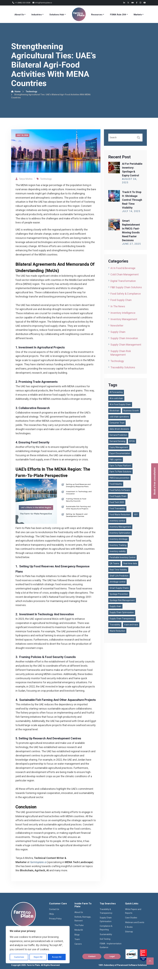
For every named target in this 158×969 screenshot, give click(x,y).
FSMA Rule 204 (118, 14)
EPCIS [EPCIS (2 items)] (132, 441)
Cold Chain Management (124, 274)
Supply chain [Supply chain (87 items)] (115, 606)
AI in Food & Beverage (122, 268)
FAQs (51, 914)
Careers (78, 944)
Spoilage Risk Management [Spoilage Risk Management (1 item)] (122, 600)
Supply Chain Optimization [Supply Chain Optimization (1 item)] (122, 612)
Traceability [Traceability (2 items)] (115, 624)
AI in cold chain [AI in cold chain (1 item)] (116, 398)
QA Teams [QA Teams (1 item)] (114, 563)
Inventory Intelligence (122, 312)
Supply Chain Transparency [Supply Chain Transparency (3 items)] (122, 618)
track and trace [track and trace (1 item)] (131, 624)
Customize (19, 957)
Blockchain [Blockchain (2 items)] (114, 410)
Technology (31, 91)
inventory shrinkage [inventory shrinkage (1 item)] (119, 539)
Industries (36, 14)
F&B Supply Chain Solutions (126, 287)
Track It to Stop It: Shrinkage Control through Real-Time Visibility (132, 200)
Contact (91, 956)
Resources (96, 14)
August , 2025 (129, 181)
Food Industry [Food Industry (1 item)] (116, 484)
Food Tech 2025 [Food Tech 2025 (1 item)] (117, 502)
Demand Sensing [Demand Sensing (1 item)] (117, 441)
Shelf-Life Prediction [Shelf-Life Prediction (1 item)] (119, 576)
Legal (112, 956)
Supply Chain (117, 331)
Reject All (38, 957)
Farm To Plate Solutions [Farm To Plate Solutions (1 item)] (120, 472)
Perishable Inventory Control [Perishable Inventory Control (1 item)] (122, 557)
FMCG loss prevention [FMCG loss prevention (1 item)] (119, 478)
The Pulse (79, 925)
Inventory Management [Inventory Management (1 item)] (120, 527)
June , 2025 (131, 243)
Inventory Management (123, 319)
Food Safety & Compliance (125, 293)
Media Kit (79, 930)
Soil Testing (105, 939)
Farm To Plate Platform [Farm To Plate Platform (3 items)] (120, 465)
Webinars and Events (134, 922)
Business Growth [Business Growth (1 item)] (131, 410)
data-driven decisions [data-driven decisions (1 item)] (119, 429)
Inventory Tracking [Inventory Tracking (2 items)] (118, 545)
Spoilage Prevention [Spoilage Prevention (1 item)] (119, 594)
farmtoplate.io (38, 862)
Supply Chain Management (125, 344)
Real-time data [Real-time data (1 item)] (130, 563)
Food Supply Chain (121, 299)
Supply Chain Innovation (124, 338)
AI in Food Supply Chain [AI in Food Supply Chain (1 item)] (120, 404)
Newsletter (116, 325)
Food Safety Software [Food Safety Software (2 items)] (120, 490)
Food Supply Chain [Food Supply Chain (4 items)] (118, 496)
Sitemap (129, 931)
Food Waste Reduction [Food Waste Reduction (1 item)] (120, 514)
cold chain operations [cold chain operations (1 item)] (119, 417)
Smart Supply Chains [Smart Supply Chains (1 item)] (119, 588)
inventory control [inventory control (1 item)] (117, 521)
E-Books (129, 927)
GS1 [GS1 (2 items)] (136, 514)
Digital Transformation (123, 280)
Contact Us (54, 909)
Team (77, 939)
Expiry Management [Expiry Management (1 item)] (119, 447)
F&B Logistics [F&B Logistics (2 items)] (116, 459)
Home (15, 91)
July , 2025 (131, 211)
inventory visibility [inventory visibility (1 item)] (118, 551)
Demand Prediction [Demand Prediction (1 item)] (118, 435)
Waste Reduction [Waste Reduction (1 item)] (117, 631)
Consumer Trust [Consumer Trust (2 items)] (117, 423)
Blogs (77, 934)
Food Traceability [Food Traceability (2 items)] (117, 508)
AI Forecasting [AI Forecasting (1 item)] (116, 392)
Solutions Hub (56, 14)
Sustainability (106, 934)
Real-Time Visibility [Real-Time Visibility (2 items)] (118, 569)
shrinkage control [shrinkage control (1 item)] (117, 582)
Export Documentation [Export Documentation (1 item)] (120, 453)
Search (138, 137)
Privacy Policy (55, 918)
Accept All (56, 957)
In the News (117, 306)
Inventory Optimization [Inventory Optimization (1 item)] (120, 533)
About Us (19, 14)
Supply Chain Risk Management (120, 353)
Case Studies (131, 917)
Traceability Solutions (122, 367)
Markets (138, 14)
